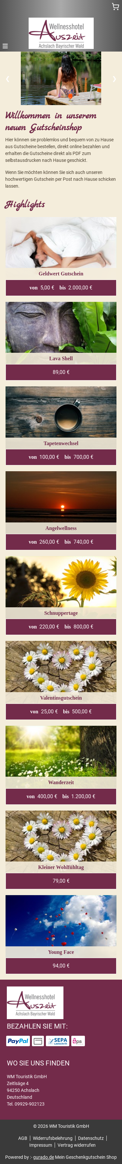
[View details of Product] (61, 256)
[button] (5, 45)
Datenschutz (91, 1138)
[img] (61, 33)
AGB (22, 1138)
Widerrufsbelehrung (53, 1138)
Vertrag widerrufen (77, 1145)
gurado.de (43, 1157)
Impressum (40, 1145)
